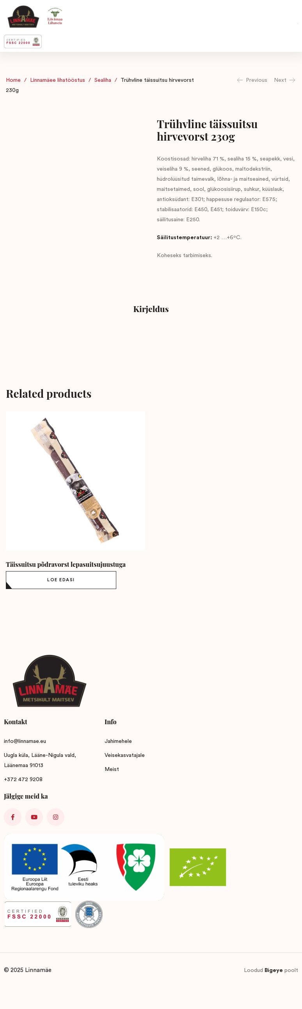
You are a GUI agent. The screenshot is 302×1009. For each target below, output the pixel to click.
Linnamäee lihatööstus (57, 80)
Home (13, 80)
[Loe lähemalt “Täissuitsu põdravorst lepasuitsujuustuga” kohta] (61, 580)
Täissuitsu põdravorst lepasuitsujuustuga (66, 564)
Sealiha (102, 80)
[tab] (151, 310)
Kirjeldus (151, 308)
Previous (251, 80)
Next (285, 80)
